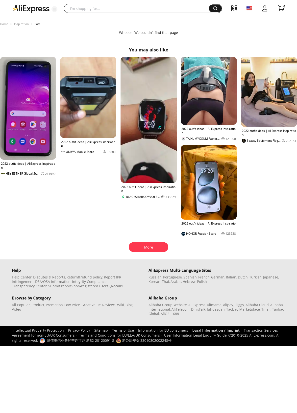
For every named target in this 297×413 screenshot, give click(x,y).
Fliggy (239, 304)
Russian (155, 277)
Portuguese (172, 277)
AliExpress (196, 304)
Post (37, 24)
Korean (154, 281)
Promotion (54, 304)
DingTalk (198, 309)
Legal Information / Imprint (216, 330)
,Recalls (116, 286)
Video (16, 309)
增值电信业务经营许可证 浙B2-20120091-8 (80, 340)
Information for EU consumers (163, 330)
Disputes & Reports (49, 277)
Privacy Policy (79, 330)
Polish (202, 281)
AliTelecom (181, 309)
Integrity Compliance (89, 281)
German (217, 277)
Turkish (255, 277)
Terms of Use (123, 330)
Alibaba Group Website (167, 304)
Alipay (228, 304)
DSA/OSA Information (53, 281)
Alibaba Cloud (257, 304)
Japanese (270, 277)
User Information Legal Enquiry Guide (195, 335)
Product (37, 304)
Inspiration (21, 24)
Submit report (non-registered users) (78, 286)
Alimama (214, 304)
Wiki (120, 304)
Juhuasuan (216, 309)
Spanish (190, 277)
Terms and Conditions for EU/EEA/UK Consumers (119, 335)
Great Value (91, 304)
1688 (175, 313)
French (204, 277)
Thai (165, 281)
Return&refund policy (84, 277)
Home (4, 24)
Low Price (72, 304)
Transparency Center (29, 286)
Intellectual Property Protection (38, 330)
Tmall (266, 309)
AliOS (165, 313)
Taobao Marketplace (243, 309)
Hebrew (189, 281)
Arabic (176, 281)
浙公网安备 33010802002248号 (144, 340)
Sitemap (101, 330)
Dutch (243, 277)
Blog (129, 304)
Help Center (22, 277)
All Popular (21, 304)
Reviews (109, 304)
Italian (231, 277)
